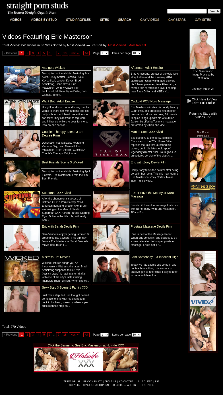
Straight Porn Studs (37, 5)
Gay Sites (203, 19)
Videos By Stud (44, 19)
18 (64, 53)
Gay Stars (177, 19)
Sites (104, 19)
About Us (110, 381)
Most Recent (137, 45)
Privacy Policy (92, 381)
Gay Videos (149, 19)
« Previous (10, 53)
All (86, 53)
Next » (74, 53)
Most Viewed (117, 45)
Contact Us (126, 381)
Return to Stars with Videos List (203, 115)
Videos (16, 19)
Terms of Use (72, 381)
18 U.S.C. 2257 (144, 381)
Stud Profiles (78, 19)
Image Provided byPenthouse (203, 76)
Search (124, 19)
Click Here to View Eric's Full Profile (204, 101)
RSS (157, 381)
